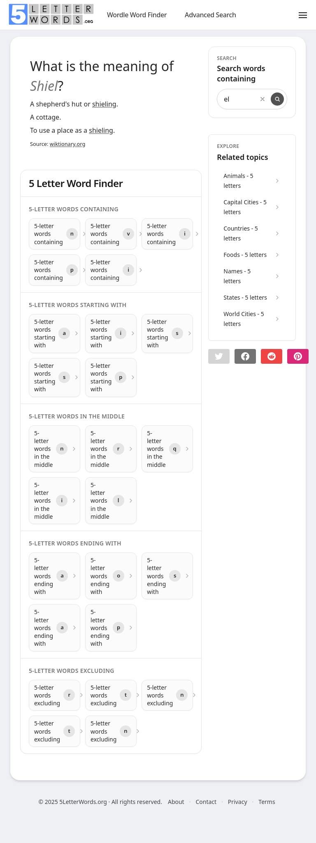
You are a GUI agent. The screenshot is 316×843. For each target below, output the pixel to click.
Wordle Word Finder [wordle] (137, 14)
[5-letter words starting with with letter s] (167, 333)
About (176, 802)
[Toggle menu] (303, 15)
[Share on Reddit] (271, 356)
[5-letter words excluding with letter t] (111, 695)
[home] (51, 14)
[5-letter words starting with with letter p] (111, 377)
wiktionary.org (67, 144)
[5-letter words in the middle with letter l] (111, 500)
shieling (104, 104)
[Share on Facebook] (245, 356)
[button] (219, 356)
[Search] (277, 99)
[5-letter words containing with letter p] (54, 270)
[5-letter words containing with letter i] (167, 233)
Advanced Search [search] (210, 14)
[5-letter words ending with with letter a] (54, 575)
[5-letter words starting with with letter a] (54, 333)
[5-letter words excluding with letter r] (54, 695)
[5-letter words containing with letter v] (111, 233)
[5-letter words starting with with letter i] (111, 333)
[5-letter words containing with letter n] (54, 233)
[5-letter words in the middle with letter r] (111, 448)
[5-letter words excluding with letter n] (167, 695)
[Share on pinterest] (298, 356)
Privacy (237, 802)
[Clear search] (262, 99)
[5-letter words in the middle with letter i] (54, 500)
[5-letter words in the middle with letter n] (54, 448)
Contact (205, 802)
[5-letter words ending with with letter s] (167, 575)
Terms (266, 802)
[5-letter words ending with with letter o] (111, 575)
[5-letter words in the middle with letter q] (167, 448)
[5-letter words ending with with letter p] (111, 627)
